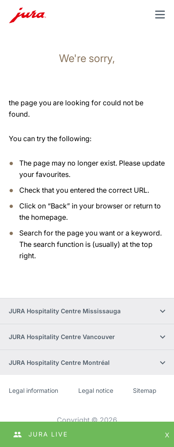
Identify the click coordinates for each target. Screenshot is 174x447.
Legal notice (95, 390)
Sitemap (145, 390)
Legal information (33, 390)
